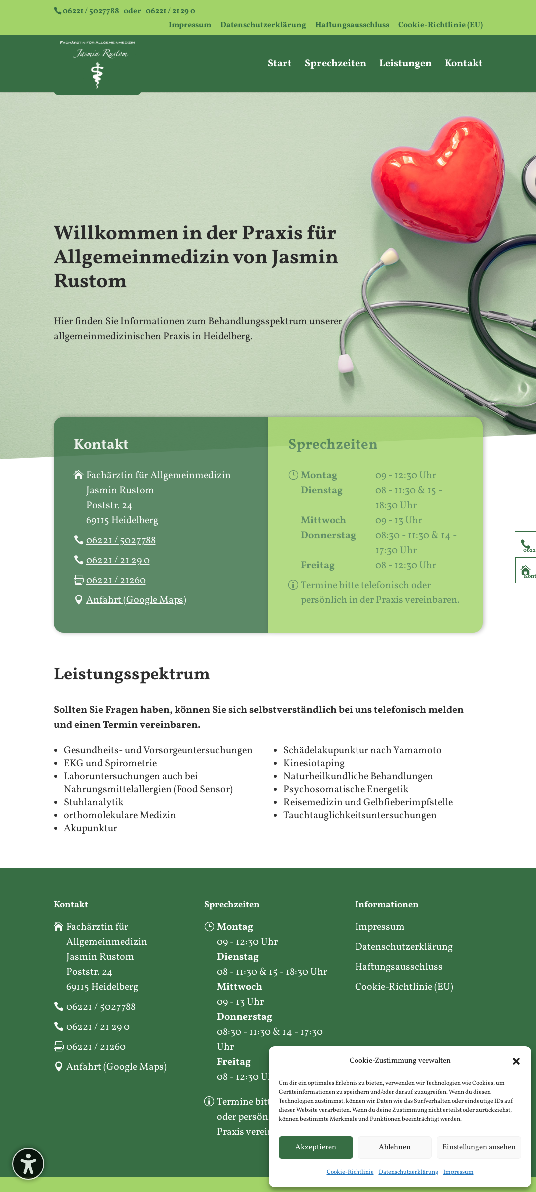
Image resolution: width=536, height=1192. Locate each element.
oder (129, 11)
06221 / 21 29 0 (170, 11)
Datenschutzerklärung (408, 1172)
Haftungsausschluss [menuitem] (352, 26)
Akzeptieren (315, 1147)
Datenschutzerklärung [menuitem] (263, 26)
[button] (516, 1061)
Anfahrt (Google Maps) (136, 600)
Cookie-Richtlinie (350, 1172)
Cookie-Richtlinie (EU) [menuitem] (440, 26)
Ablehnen (395, 1147)
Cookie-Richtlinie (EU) (404, 987)
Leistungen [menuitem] (405, 65)
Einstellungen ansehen (479, 1147)
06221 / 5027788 (91, 11)
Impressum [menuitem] (190, 26)
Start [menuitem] (280, 65)
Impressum (458, 1172)
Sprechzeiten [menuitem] (335, 65)
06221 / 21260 (116, 581)
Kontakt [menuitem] (464, 65)
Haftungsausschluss (399, 967)
